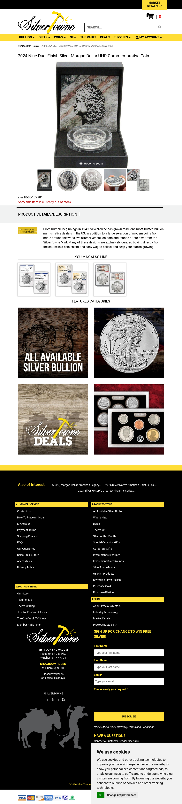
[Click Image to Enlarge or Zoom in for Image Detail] (91, 115)
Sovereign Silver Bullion (107, 579)
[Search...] (120, 27)
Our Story (23, 593)
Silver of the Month (104, 536)
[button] (154, 16)
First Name (101, 645)
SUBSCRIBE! (129, 716)
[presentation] (123, 700)
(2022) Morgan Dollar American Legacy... (77, 484)
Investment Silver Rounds (108, 561)
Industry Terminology (106, 612)
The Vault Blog (26, 606)
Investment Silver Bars (106, 554)
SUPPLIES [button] (122, 37)
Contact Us (24, 511)
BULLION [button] (27, 37)
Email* (98, 674)
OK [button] (100, 795)
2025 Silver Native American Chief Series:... (131, 484)
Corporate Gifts (102, 548)
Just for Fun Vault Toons (32, 612)
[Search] (160, 27)
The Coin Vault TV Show (31, 618)
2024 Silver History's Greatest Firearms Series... (106, 490)
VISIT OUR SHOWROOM (53, 649)
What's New (100, 517)
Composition (24, 46)
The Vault (99, 530)
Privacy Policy (25, 567)
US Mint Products (103, 573)
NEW (73, 37)
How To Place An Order (31, 517)
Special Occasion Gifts (106, 542)
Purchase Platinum (104, 592)
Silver (36, 46)
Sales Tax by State (28, 554)
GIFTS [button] (44, 37)
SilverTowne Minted (105, 567)
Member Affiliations (29, 624)
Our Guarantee (26, 548)
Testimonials (24, 599)
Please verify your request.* (111, 689)
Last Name (100, 660)
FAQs (20, 542)
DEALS (105, 37)
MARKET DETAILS (154, 4)
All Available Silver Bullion (108, 511)
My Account (24, 523)
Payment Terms (26, 530)
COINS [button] (60, 37)
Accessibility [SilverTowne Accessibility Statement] (24, 561)
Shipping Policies (27, 536)
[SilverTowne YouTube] (58, 700)
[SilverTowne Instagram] (48, 700)
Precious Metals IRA (105, 624)
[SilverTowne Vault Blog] (63, 700)
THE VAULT (88, 37)
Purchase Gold (102, 586)
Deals (96, 523)
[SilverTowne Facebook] (43, 700)
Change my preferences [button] (121, 795)
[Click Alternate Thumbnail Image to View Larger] (44, 180)
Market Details (101, 618)
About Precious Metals (106, 606)
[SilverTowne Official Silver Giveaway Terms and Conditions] (124, 727)
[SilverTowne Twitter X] (53, 700)
